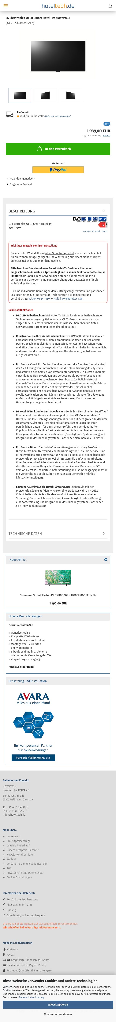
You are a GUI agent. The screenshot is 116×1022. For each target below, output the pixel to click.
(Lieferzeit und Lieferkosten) (57, 116)
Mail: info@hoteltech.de (68, 298)
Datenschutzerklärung (31, 997)
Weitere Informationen (58, 1014)
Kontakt (11, 859)
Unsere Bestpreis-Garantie (23, 850)
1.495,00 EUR (58, 603)
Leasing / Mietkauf (18, 845)
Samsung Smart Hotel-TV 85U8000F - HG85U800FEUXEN (58, 595)
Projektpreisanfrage (19, 841)
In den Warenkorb (54, 149)
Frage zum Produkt (20, 184)
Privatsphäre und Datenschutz (25, 872)
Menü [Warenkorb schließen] (6, 5)
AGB (9, 868)
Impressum (13, 836)
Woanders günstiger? (22, 178)
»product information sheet (95, 231)
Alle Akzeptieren (58, 1004)
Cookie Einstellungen (19, 877)
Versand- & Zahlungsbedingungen (27, 863)
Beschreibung (22, 211)
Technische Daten (25, 533)
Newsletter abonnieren (20, 854)
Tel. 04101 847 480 (39, 298)
